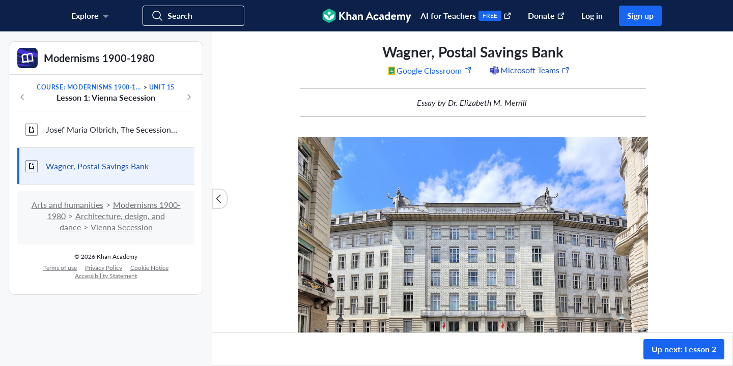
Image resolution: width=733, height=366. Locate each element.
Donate (546, 15)
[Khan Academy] (366, 16)
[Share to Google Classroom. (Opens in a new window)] (430, 70)
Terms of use (60, 267)
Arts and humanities (67, 204)
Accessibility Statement (106, 276)
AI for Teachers (466, 16)
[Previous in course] (22, 97)
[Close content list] (220, 199)
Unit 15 (162, 87)
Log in (592, 15)
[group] (472, 182)
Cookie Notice (149, 267)
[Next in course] (189, 97)
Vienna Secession (122, 227)
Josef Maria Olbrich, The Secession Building (112, 129)
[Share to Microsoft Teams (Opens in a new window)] (529, 70)
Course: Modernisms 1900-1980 (89, 87)
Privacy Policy (103, 267)
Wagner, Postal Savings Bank (97, 166)
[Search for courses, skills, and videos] (193, 16)
